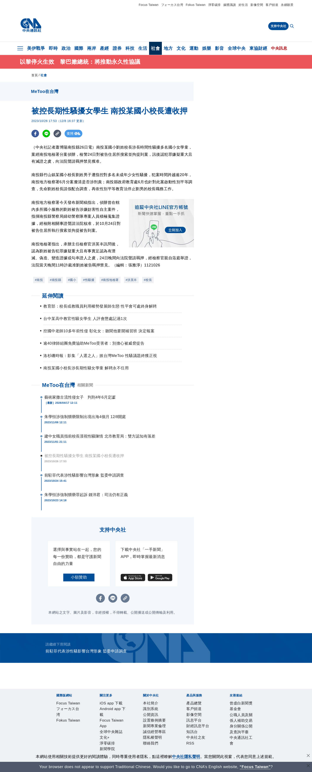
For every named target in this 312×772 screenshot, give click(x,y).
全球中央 (236, 48)
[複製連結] (57, 133)
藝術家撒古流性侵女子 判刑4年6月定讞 (79, 397)
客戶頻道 (272, 4)
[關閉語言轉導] (308, 766)
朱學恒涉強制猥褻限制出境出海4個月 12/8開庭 (85, 417)
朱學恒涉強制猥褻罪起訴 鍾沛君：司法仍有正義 (86, 495)
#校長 (148, 280)
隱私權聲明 (178, 727)
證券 (117, 48)
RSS (172, 739)
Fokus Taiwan (195, 4)
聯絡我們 (196, 727)
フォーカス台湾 (172, 4)
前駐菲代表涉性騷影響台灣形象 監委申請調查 (84, 475)
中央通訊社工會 (190, 751)
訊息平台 (104, 739)
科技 (129, 48)
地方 (168, 48)
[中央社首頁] (31, 25)
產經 (104, 48)
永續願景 (287, 4)
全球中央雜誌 (148, 716)
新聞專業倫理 (132, 727)
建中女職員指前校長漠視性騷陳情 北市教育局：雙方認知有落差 (99, 436)
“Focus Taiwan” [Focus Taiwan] (255, 767)
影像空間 (256, 4)
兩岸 (91, 48)
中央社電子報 (215, 716)
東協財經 (258, 48)
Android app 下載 (87, 716)
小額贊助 (79, 577)
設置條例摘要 (108, 727)
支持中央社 (278, 26)
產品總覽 (56, 739)
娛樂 (206, 48)
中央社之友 (158, 739)
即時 (53, 48)
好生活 (243, 4)
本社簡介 (56, 727)
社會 (155, 48)
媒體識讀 (229, 4)
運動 (193, 48)
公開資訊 (88, 727)
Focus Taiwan (148, 4)
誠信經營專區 (156, 727)
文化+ (166, 716)
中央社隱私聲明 (186, 756)
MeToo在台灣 (58, 385)
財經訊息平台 (124, 739)
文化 (181, 48)
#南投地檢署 (110, 280)
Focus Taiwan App (119, 716)
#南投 (39, 280)
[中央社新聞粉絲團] (49, 692)
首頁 (34, 75)
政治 (66, 48)
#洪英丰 (131, 280)
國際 (78, 48)
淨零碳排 (214, 4)
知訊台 (142, 739)
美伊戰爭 (36, 48)
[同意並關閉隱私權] (308, 756)
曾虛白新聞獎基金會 (66, 751)
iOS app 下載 (60, 716)
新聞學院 (195, 716)
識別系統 (72, 727)
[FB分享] (35, 133)
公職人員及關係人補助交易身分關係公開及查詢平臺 (130, 751)
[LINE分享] (46, 133)
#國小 (72, 280)
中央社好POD (239, 716)
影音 (219, 48)
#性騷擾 (88, 280)
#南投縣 (55, 280)
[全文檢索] (292, 26)
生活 (142, 48)
